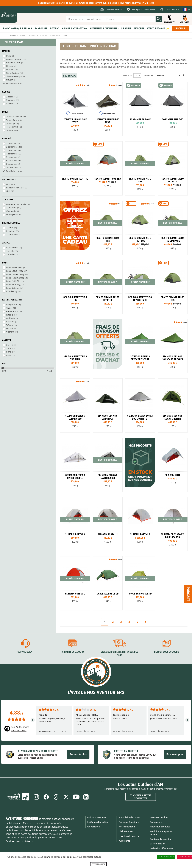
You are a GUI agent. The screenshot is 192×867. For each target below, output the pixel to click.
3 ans (8, 348)
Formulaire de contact (130, 817)
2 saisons (10, 96)
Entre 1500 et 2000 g (15, 277)
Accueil (13, 35)
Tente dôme (11, 120)
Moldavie (10, 318)
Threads (56, 797)
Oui (7, 191)
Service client (25, 651)
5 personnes (11, 157)
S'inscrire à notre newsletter (140, 797)
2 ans (8, 345)
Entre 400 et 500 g (14, 267)
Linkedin (86, 797)
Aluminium (11, 207)
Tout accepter (166, 857)
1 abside (10, 251)
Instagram (36, 797)
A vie (8, 355)
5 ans (8, 351)
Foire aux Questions (129, 822)
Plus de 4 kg (11, 291)
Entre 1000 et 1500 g (15, 274)
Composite (11, 211)
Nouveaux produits (160, 826)
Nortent (10, 69)
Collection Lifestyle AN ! (162, 848)
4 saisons (10, 103)
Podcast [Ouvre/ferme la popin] (188, 594)
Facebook (46, 797)
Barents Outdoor (14, 59)
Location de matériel (129, 836)
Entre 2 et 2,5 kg (13, 281)
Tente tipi (10, 123)
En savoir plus (78, 754)
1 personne (11, 143)
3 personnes (11, 150)
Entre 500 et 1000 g (14, 270)
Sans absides (12, 247)
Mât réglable (11, 214)
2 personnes (11, 146)
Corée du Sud (12, 311)
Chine (8, 307)
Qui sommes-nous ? (97, 817)
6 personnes (11, 160)
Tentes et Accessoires (37, 35)
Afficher (127, 75)
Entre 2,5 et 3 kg (13, 284)
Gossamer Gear (13, 62)
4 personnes (11, 153)
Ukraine (9, 328)
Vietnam (10, 331)
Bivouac (22, 35)
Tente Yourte (12, 130)
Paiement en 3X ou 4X (72, 651)
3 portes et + (11, 234)
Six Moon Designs (14, 76)
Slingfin (9, 79)
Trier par (148, 75)
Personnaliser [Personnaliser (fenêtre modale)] (98, 864)
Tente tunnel (12, 126)
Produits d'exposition (161, 839)
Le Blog (18, 797)
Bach (8, 55)
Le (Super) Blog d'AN (97, 822)
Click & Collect (126, 831)
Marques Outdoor (159, 817)
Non (8, 184)
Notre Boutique (127, 826)
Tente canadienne (14, 116)
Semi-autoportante (14, 187)
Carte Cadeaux (157, 843)
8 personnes (11, 164)
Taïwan (9, 325)
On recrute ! (93, 826)
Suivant (145, 622)
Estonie (9, 314)
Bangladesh (11, 304)
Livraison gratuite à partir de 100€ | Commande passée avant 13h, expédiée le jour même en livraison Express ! (96, 2)
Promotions (156, 822)
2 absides (10, 254)
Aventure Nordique (22, 818)
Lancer (159, 19)
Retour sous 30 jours (166, 651)
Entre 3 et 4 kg (12, 288)
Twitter (66, 797)
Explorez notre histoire (19, 841)
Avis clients (124, 840)
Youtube (76, 797)
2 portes (10, 231)
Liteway (9, 66)
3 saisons (10, 100)
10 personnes (12, 167)
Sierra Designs (12, 73)
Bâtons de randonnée (16, 204)
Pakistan (10, 321)
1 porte (9, 227)
